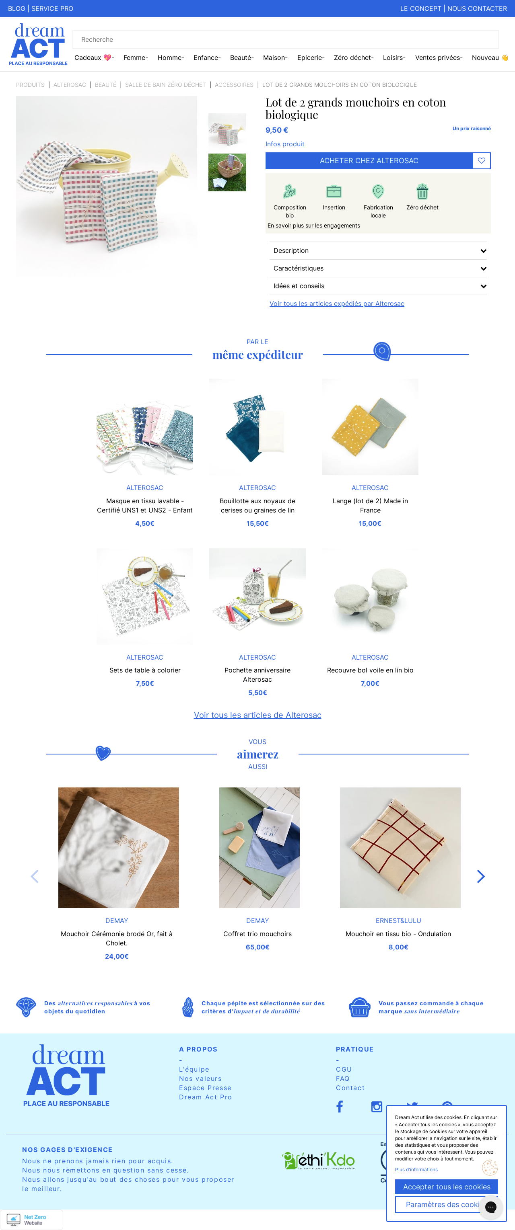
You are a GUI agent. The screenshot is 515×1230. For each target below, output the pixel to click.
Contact (350, 1088)
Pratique (355, 1049)
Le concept (420, 8)
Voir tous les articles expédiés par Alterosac (337, 303)
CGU (344, 1069)
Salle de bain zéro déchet (165, 84)
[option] (227, 132)
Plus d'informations (416, 1169)
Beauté (105, 84)
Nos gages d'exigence (67, 1150)
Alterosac (70, 84)
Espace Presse (205, 1088)
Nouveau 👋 (490, 57)
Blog (16, 8)
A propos (198, 1049)
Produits (30, 84)
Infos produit (285, 144)
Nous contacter (477, 8)
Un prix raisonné (472, 128)
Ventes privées (437, 57)
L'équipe (194, 1069)
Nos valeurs (200, 1078)
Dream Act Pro (206, 1097)
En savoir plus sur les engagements (314, 225)
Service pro (52, 8)
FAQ (343, 1078)
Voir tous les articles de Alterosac (257, 715)
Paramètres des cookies (446, 1204)
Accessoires (234, 84)
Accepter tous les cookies (446, 1187)
